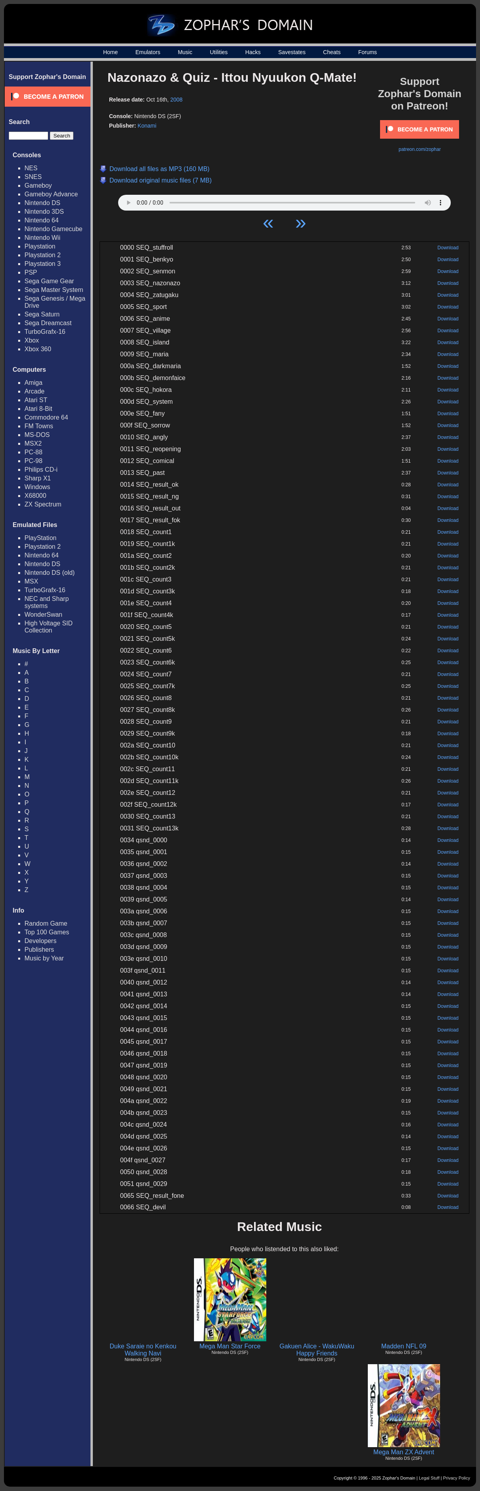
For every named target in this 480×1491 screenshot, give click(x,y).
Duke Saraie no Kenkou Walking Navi (143, 1350)
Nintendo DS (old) (49, 572)
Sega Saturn (42, 314)
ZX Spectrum (42, 504)
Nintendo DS (42, 203)
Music (185, 52)
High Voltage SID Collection (48, 627)
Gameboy (38, 185)
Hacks (253, 52)
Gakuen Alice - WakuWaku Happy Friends (316, 1350)
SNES (33, 176)
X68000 (35, 495)
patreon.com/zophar (420, 149)
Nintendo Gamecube (53, 229)
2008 (176, 99)
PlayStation (40, 538)
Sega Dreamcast (48, 323)
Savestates (291, 52)
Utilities (219, 52)
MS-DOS (37, 434)
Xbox (31, 340)
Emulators (148, 52)
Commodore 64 (46, 417)
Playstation (39, 246)
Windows (37, 487)
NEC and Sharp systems (46, 602)
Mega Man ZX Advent (403, 1452)
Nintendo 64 (41, 220)
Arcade (34, 391)
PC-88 (33, 452)
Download (447, 247)
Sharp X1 (37, 478)
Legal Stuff (429, 1478)
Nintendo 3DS (44, 211)
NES (31, 168)
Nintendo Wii (42, 237)
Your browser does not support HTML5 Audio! (284, 201)
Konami (146, 125)
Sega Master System (53, 289)
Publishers (39, 949)
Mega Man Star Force (230, 1346)
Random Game (46, 923)
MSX (31, 581)
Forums (367, 52)
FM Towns (38, 426)
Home (110, 52)
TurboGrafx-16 (44, 331)
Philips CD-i (41, 469)
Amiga (33, 382)
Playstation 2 (42, 255)
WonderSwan (43, 614)
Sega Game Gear (49, 281)
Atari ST (35, 400)
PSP (30, 272)
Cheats (332, 52)
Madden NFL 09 (403, 1346)
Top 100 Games (46, 932)
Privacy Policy (456, 1478)
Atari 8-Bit (38, 408)
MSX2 (33, 443)
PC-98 (33, 460)
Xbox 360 (37, 349)
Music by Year (44, 958)
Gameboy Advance (51, 194)
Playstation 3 (42, 263)
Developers (40, 941)
